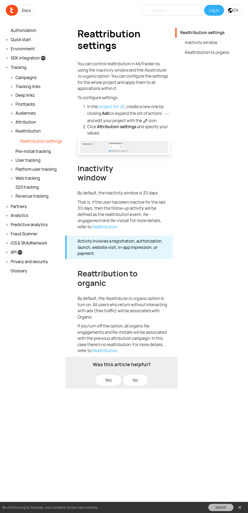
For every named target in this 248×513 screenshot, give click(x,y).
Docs (26, 10)
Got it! (221, 507)
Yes (108, 380)
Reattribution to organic (207, 52)
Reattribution (104, 227)
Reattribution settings (202, 32)
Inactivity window (201, 42)
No (135, 380)
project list (109, 106)
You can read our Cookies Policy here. (130, 507)
